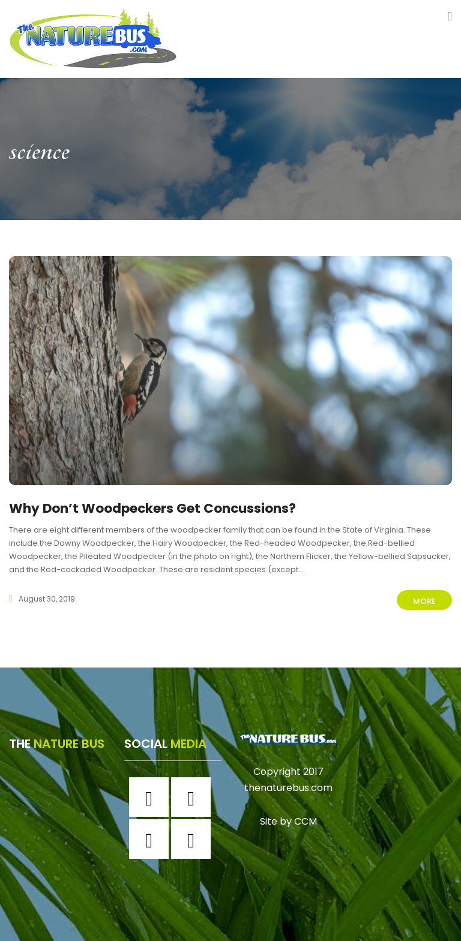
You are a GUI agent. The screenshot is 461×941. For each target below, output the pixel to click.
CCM (305, 817)
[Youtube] (194, 835)
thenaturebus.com (288, 784)
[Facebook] (152, 793)
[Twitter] (152, 835)
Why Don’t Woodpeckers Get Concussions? (168, 508)
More (424, 601)
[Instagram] (194, 793)
